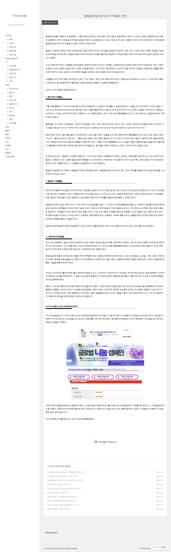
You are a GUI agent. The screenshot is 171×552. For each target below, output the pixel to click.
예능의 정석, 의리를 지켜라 (57, 484)
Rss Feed (47, 548)
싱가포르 (12, 100)
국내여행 (12, 123)
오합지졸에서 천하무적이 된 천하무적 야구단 (64, 480)
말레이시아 (13, 104)
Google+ (74, 548)
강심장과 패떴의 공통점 (56, 493)
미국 (10, 112)
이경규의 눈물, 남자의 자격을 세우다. (61, 505)
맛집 (7, 127)
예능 (10, 39)
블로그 (8, 131)
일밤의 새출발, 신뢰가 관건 (57, 509)
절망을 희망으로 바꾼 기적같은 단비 (105, 15)
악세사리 (12, 74)
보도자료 (12, 55)
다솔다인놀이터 (11, 58)
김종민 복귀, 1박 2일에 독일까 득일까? (61, 497)
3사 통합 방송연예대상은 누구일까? (60, 476)
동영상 (8, 153)
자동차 (8, 138)
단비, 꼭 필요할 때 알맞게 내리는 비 (60, 501)
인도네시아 (13, 89)
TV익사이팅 (20, 15)
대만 (10, 119)
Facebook (62, 548)
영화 (7, 134)
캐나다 (11, 108)
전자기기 (12, 77)
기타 (10, 81)
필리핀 (11, 93)
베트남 (11, 115)
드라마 (11, 43)
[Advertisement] (105, 441)
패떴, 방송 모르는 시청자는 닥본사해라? (62, 488)
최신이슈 (12, 47)
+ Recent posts (51, 532)
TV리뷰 (8, 36)
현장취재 (12, 51)
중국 (10, 96)
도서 (7, 142)
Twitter (55, 548)
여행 (7, 85)
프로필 (8, 145)
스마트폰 (12, 66)
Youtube (68, 548)
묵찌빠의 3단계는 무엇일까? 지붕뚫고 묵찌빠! (64, 472)
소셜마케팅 (9, 156)
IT (6, 62)
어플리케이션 (14, 70)
